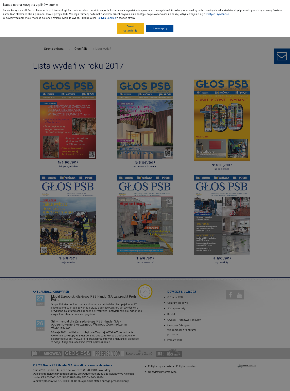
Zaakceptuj (160, 28)
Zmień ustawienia (130, 28)
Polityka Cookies (106, 17)
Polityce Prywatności (217, 14)
